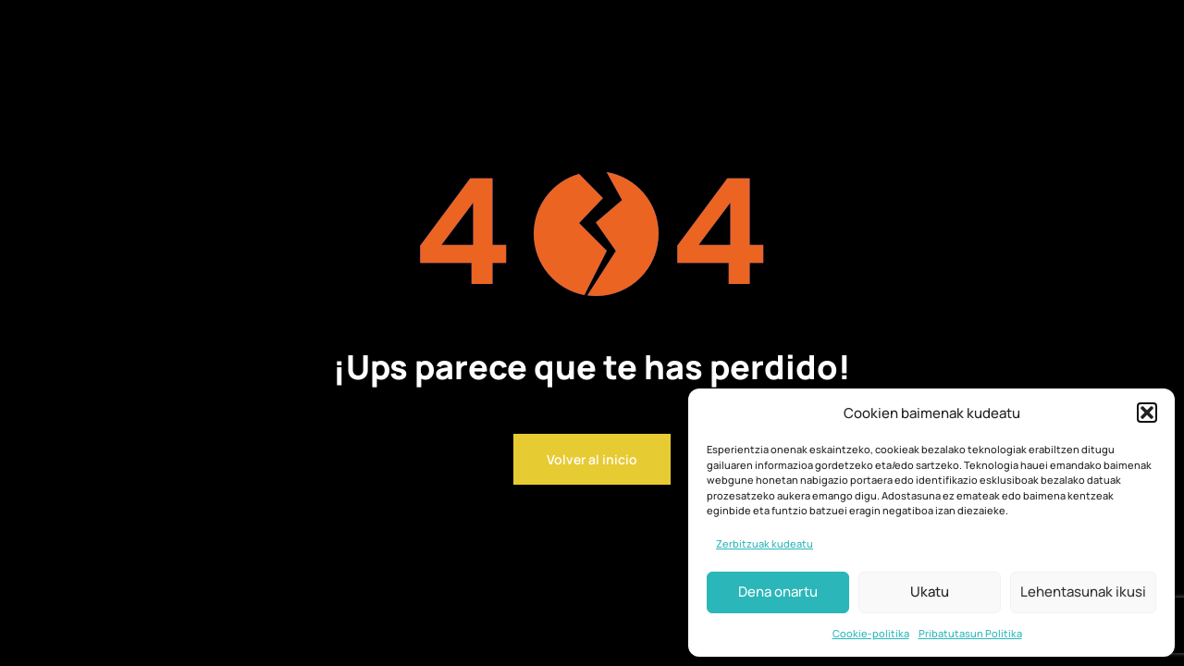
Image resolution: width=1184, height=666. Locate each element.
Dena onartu (778, 591)
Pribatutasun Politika (970, 633)
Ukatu (929, 591)
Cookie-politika (870, 633)
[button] (1147, 412)
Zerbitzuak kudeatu (764, 543)
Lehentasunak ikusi (1083, 591)
